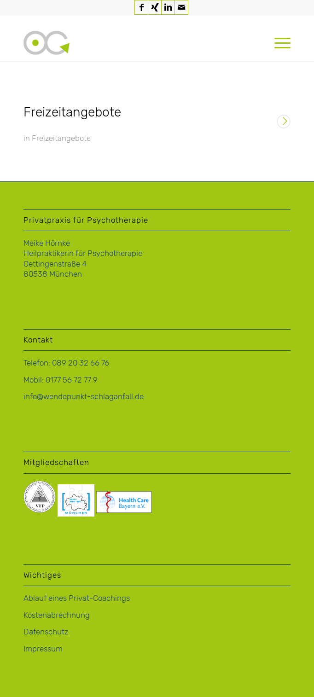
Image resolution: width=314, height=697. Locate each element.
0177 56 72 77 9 (72, 379)
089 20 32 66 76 (80, 362)
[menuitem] (278, 42)
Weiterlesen (284, 122)
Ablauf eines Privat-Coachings (76, 598)
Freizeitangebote (72, 112)
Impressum (43, 648)
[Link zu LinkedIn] (168, 7)
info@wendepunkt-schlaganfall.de (83, 396)
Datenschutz (45, 631)
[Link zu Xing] (154, 7)
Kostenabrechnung (56, 615)
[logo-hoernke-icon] (130, 42)
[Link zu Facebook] (141, 7)
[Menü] (278, 42)
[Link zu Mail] (181, 7)
